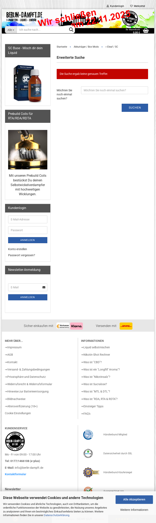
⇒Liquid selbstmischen (95, 347)
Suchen (135, 107)
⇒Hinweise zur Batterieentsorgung (27, 391)
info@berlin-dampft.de (29, 467)
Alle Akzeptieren (134, 499)
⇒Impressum (13, 347)
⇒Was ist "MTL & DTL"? (95, 391)
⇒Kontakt (11, 362)
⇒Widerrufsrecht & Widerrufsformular (28, 384)
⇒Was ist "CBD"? (91, 362)
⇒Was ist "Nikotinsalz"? (95, 376)
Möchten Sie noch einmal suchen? (64, 94)
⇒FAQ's (85, 413)
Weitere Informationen (134, 509)
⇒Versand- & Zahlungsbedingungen (27, 369)
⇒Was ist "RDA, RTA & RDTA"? (99, 399)
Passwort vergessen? (21, 255)
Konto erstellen (17, 249)
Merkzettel (137, 6)
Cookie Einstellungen (18, 413)
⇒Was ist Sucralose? (94, 384)
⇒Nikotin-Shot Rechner (95, 354)
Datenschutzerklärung (56, 515)
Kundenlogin (115, 6)
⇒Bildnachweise (15, 399)
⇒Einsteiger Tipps (92, 406)
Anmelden (27, 240)
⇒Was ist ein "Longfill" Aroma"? (100, 369)
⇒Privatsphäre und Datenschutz (25, 376)
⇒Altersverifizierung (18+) (21, 406)
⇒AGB (9, 354)
